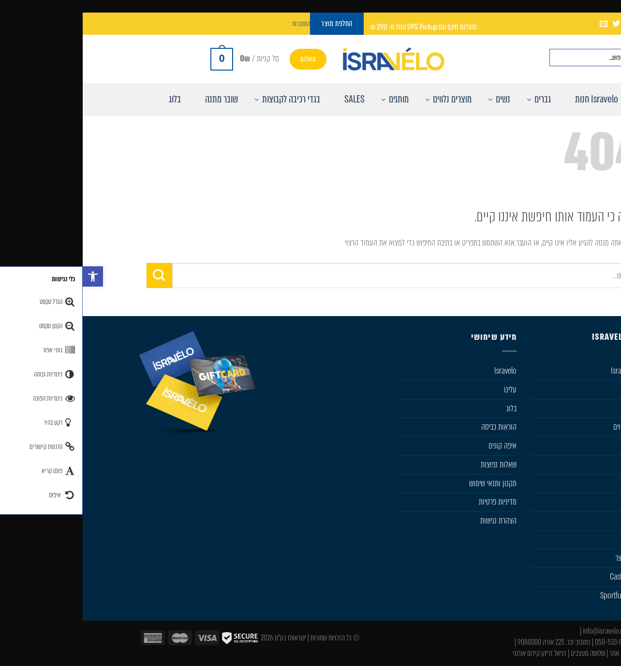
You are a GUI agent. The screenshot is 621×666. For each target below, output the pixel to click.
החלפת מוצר (548, 557)
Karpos (554, 501)
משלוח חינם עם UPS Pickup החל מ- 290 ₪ (341, 26)
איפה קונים (420, 445)
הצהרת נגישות (416, 520)
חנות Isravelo (546, 370)
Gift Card (552, 520)
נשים (558, 408)
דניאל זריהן (471, 653)
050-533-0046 (530, 642)
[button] (10, 276)
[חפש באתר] (555, 57)
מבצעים (554, 539)
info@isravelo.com (524, 631)
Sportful (553, 464)
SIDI (558, 483)
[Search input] (507, 57)
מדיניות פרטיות (415, 501)
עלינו (427, 389)
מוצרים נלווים (547, 426)
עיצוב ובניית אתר (545, 653)
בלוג (429, 408)
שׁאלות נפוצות (416, 464)
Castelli (554, 445)
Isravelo (423, 370)
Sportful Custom (541, 595)
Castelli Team (545, 576)
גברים (557, 389)
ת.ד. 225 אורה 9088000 (463, 642)
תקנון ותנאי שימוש (410, 483)
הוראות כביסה (416, 426)
